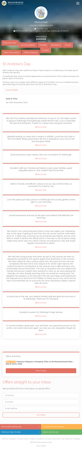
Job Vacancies (67, 439)
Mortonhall (41, 22)
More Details (41, 371)
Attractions (55, 45)
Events (68, 45)
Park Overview (10, 43)
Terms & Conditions (9, 439)
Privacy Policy (23, 439)
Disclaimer (40, 439)
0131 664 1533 (42, 29)
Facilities (43, 45)
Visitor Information (11, 52)
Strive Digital (41, 446)
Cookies (32, 439)
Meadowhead (12, 3)
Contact (45, 50)
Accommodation (28, 45)
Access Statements (53, 439)
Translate (77, 439)
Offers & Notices (31, 52)
